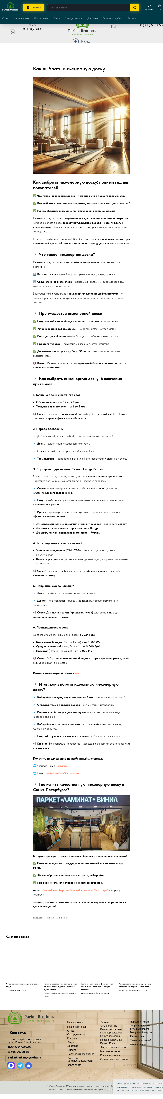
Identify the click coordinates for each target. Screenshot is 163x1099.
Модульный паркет (141, 1037)
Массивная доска (110, 1056)
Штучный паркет (139, 1033)
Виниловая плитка (111, 1033)
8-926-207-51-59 (19, 1056)
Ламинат (105, 1026)
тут (77, 675)
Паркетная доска (110, 1040)
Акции (70, 1046)
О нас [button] (5, 18)
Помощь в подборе (112, 18)
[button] (149, 7)
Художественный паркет (114, 1051)
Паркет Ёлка (107, 1048)
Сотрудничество (74, 18)
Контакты (72, 1042)
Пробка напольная (111, 1044)
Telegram (62, 768)
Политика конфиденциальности (80, 1064)
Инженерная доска (111, 1037)
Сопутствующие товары (114, 1063)
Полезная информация (80, 1058)
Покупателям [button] (41, 18)
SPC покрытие (108, 1030)
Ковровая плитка (110, 1060)
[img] (84, 27)
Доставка (92, 18)
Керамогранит (138, 1041)
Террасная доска (140, 1029)
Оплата (71, 1054)
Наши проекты (22, 18)
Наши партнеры (76, 1031)
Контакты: (18, 1037)
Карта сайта (74, 1069)
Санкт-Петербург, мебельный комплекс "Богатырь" (75, 892)
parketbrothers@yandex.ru (62, 775)
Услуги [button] (56, 18)
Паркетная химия (140, 1026)
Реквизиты (133, 18)
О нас (70, 1035)
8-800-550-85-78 (19, 1051)
